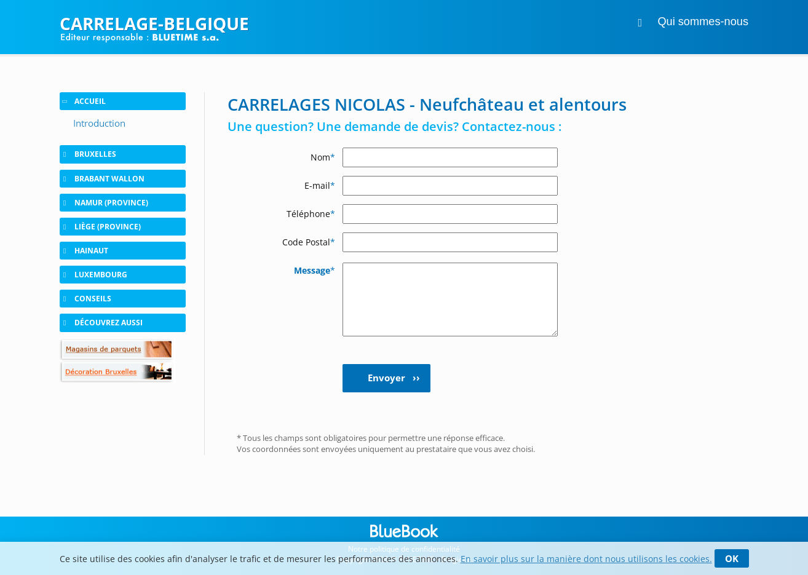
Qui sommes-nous (702, 21)
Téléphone (311, 214)
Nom (323, 157)
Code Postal (308, 242)
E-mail (319, 185)
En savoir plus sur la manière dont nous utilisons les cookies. (586, 559)
